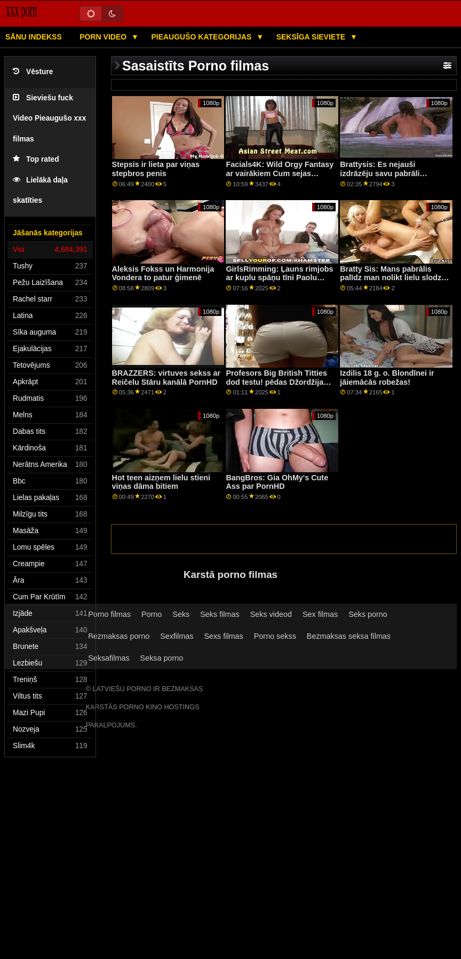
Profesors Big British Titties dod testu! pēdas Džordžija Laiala (276, 382)
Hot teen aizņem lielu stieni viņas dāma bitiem (161, 482)
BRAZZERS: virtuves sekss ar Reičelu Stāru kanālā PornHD (166, 377)
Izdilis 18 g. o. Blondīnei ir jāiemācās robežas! (387, 377)
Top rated (36, 159)
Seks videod (271, 614)
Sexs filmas (223, 636)
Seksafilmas (108, 658)
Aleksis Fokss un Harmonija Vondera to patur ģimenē (163, 273)
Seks (180, 614)
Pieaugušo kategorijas (202, 37)
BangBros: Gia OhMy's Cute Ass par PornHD (277, 482)
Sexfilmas (176, 636)
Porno (151, 614)
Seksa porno (162, 658)
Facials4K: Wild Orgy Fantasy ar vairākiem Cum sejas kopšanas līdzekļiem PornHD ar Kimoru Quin (279, 177)
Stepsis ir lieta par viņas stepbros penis (156, 169)
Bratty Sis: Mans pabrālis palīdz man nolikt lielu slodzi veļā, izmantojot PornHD (391, 278)
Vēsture (33, 72)
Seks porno (367, 614)
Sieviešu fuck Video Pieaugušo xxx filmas (49, 118)
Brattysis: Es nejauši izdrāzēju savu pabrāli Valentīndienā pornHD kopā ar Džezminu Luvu (394, 177)
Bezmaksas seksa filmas (349, 636)
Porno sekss (275, 636)
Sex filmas (320, 614)
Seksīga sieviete (311, 37)
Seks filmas (219, 614)
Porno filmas (109, 614)
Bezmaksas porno (118, 636)
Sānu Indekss (33, 37)
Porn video (104, 37)
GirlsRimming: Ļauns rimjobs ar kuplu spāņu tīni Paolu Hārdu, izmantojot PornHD (279, 278)
